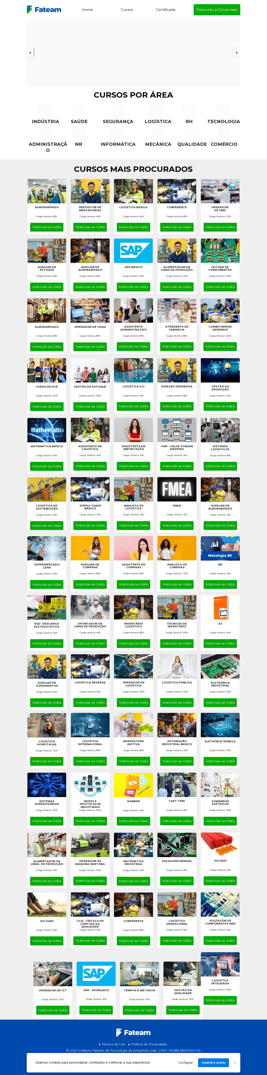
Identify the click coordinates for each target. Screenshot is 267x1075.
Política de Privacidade (149, 1044)
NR (78, 144)
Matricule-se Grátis (46, 227)
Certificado (166, 9)
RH (189, 121)
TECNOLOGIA (223, 121)
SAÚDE (79, 121)
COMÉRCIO (224, 144)
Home (87, 9)
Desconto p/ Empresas (216, 9)
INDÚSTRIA (45, 121)
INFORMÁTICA (118, 144)
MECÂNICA (158, 144)
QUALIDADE (192, 144)
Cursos (127, 9)
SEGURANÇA (118, 121)
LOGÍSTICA (158, 121)
